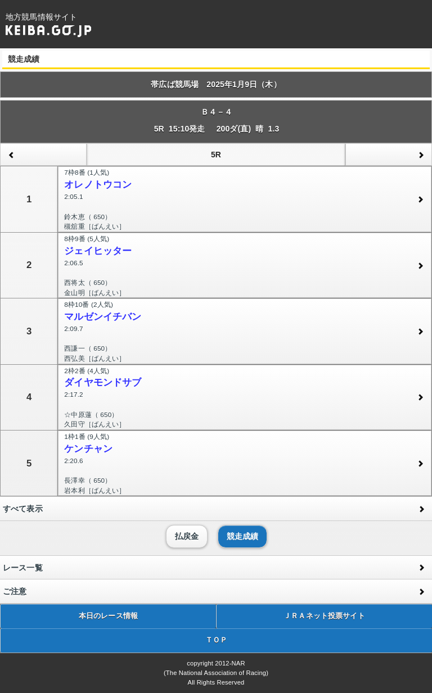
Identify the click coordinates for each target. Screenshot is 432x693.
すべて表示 (23, 508)
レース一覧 (23, 567)
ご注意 (14, 591)
